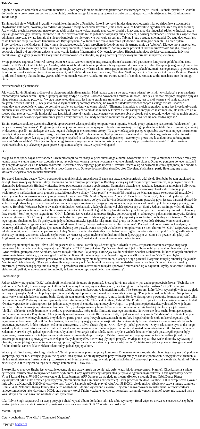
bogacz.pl (21, 424)
